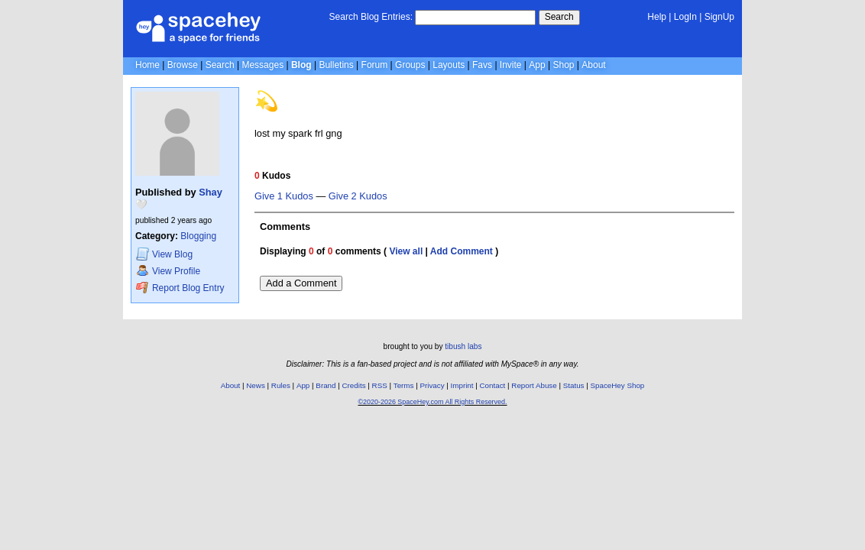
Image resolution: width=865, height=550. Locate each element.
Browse (182, 65)
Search (559, 16)
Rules (280, 385)
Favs (482, 65)
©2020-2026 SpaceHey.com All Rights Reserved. (432, 402)
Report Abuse (533, 385)
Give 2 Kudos (358, 196)
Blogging (198, 236)
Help (656, 16)
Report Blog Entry (180, 287)
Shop (563, 65)
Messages (262, 65)
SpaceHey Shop (618, 385)
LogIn (685, 16)
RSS (379, 385)
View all (406, 251)
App (537, 65)
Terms (404, 385)
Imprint (462, 385)
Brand (325, 385)
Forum (374, 65)
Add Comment (461, 251)
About (593, 65)
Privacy (432, 385)
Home (147, 65)
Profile (168, 270)
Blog (301, 65)
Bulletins (336, 65)
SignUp (719, 16)
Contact (493, 385)
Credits (354, 385)
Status (574, 385)
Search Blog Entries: (371, 16)
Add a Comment (301, 283)
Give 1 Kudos (283, 196)
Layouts (448, 65)
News (255, 385)
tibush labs (463, 346)
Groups (410, 65)
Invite (511, 65)
